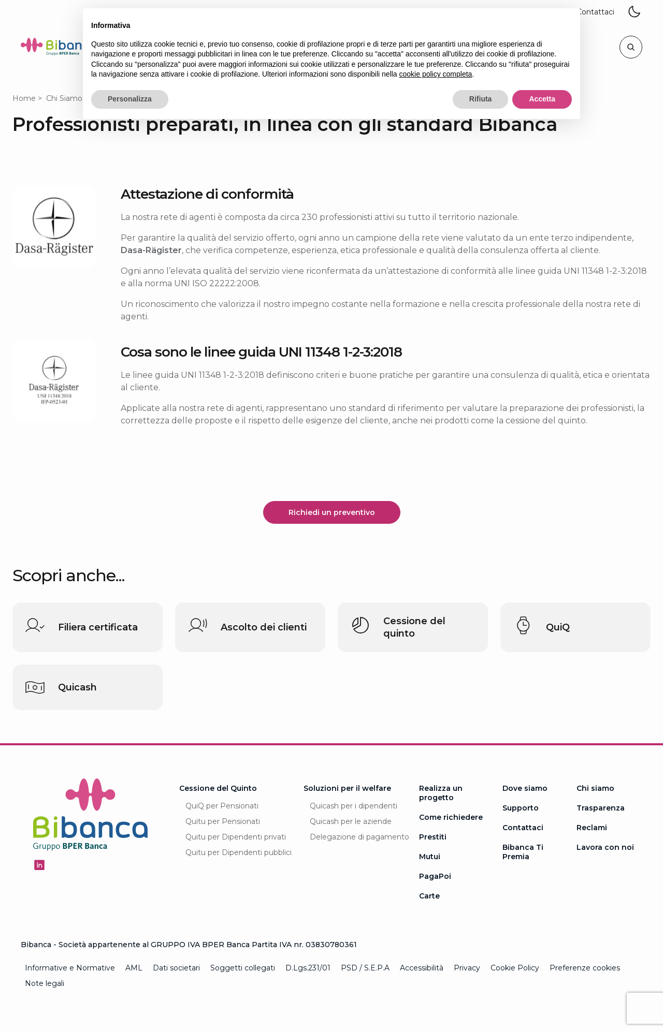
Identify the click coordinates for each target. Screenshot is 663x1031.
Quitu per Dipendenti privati (235, 837)
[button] (595, 12)
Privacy (467, 968)
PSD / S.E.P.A (365, 968)
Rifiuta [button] (480, 99)
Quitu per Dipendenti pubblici (238, 852)
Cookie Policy (515, 968)
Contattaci (522, 827)
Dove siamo (524, 788)
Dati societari (176, 968)
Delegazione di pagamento (359, 837)
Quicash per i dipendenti (353, 806)
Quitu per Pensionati (222, 821)
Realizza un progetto (441, 793)
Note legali (44, 983)
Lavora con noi (605, 847)
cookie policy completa (435, 74)
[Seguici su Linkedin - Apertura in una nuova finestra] (39, 865)
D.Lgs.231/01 (307, 968)
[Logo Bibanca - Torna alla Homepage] (59, 48)
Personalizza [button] (130, 99)
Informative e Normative (70, 968)
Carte (429, 896)
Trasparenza (600, 808)
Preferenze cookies (585, 968)
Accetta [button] (542, 99)
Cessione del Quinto (218, 788)
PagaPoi (435, 876)
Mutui (429, 856)
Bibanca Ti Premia (522, 852)
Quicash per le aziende (351, 821)
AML (133, 968)
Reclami (591, 827)
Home (24, 98)
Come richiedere (451, 817)
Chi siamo (595, 788)
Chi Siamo (64, 98)
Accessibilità (421, 968)
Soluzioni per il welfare (347, 788)
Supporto (520, 808)
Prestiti (432, 837)
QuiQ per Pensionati (221, 806)
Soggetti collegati (242, 968)
